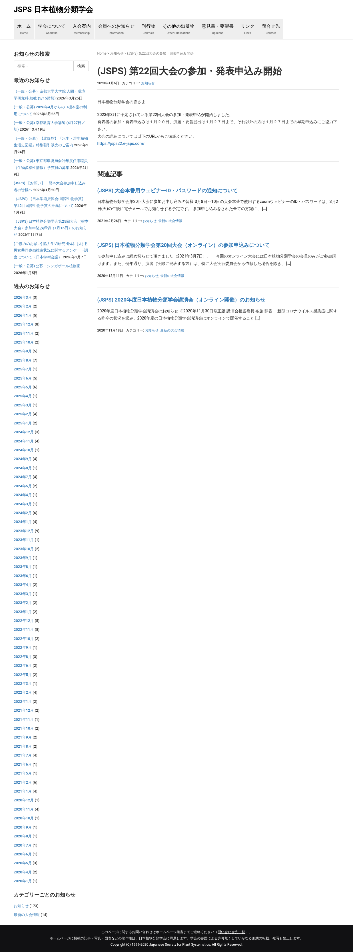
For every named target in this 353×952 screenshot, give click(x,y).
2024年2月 (23, 513)
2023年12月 (24, 531)
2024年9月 (23, 459)
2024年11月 (24, 441)
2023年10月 (24, 549)
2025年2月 (23, 414)
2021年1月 (23, 791)
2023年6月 (23, 576)
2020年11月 (24, 809)
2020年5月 (23, 863)
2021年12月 (24, 710)
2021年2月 (23, 782)
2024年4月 (23, 495)
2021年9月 (23, 737)
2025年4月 (23, 396)
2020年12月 (24, 800)
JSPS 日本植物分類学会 (53, 9)
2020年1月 (23, 881)
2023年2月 (23, 602)
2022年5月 (23, 674)
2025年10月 (24, 342)
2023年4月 (23, 584)
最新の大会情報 (170, 221)
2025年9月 (23, 351)
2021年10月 (24, 728)
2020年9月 (23, 827)
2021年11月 (24, 719)
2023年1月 (23, 612)
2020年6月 (23, 854)
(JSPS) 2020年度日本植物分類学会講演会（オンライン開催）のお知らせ (181, 300)
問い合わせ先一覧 (231, 932)
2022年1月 (23, 701)
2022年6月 (23, 665)
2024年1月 (23, 522)
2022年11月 (24, 629)
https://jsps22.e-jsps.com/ (121, 143)
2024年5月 (23, 486)
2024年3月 (23, 504)
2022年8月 (23, 656)
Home (102, 53)
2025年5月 (23, 387)
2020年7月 (23, 845)
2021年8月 (23, 746)
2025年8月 (23, 360)
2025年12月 (24, 324)
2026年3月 (23, 297)
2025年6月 (23, 378)
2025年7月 (23, 369)
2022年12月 (24, 620)
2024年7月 (23, 477)
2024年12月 (24, 432)
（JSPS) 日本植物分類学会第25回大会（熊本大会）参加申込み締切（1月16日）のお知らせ (51, 228)
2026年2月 (23, 306)
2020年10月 (24, 818)
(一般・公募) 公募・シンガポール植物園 (47, 266)
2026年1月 (23, 315)
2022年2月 (23, 692)
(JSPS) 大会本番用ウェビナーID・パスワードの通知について (167, 190)
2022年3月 (23, 683)
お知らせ (117, 53)
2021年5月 (23, 773)
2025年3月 (23, 405)
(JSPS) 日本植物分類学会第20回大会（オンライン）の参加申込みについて (183, 245)
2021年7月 (23, 755)
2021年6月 (23, 764)
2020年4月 (23, 872)
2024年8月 (23, 468)
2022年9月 (23, 647)
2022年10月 (24, 638)
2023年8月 (23, 566)
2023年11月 (24, 540)
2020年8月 (23, 836)
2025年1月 (23, 423)
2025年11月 (24, 333)
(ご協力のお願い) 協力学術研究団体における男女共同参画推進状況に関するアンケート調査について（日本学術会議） (51, 250)
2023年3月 (23, 594)
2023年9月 (23, 558)
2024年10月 (24, 450)
